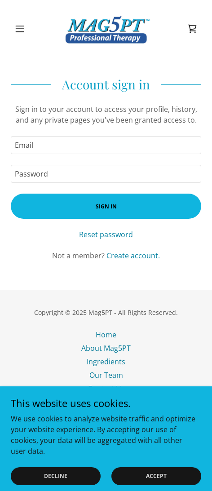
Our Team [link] (106, 375)
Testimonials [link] (106, 402)
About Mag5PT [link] (106, 348)
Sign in (106, 206)
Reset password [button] (106, 234)
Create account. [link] (133, 256)
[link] (106, 29)
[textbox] (106, 145)
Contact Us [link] (106, 389)
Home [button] (106, 335)
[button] (25, 29)
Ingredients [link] (106, 362)
